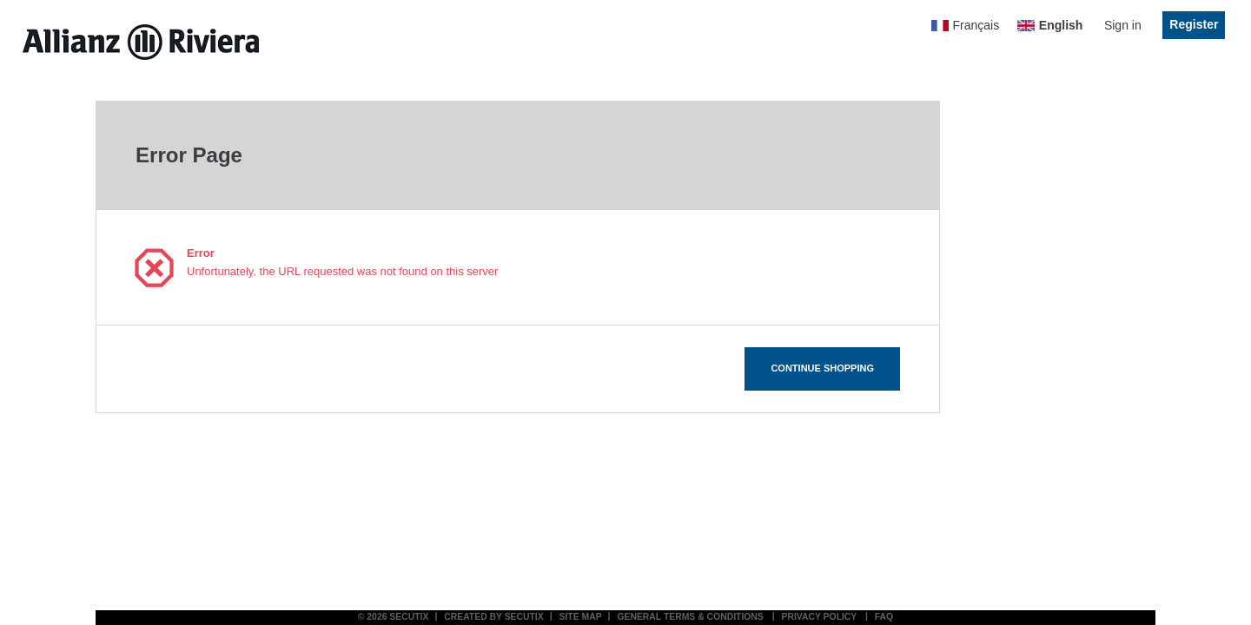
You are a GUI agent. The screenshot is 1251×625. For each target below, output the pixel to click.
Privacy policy (819, 617)
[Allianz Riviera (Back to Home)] (141, 42)
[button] (822, 369)
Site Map (580, 617)
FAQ (884, 617)
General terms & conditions (690, 617)
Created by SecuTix (494, 617)
